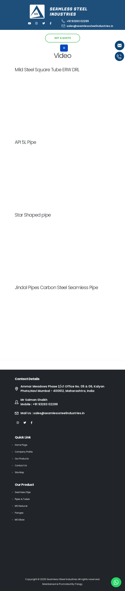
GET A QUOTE (62, 38)
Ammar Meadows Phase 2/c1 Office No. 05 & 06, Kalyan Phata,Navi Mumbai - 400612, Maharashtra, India (65, 388)
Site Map (20, 472)
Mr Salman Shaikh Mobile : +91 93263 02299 (40, 402)
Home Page (22, 444)
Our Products (22, 458)
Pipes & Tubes (23, 499)
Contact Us (21, 465)
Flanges (19, 512)
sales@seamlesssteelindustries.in (87, 26)
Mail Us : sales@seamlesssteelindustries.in (56, 413)
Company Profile (25, 451)
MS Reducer (22, 505)
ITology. (78, 584)
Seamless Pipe (24, 492)
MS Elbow (20, 519)
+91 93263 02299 (75, 21)
